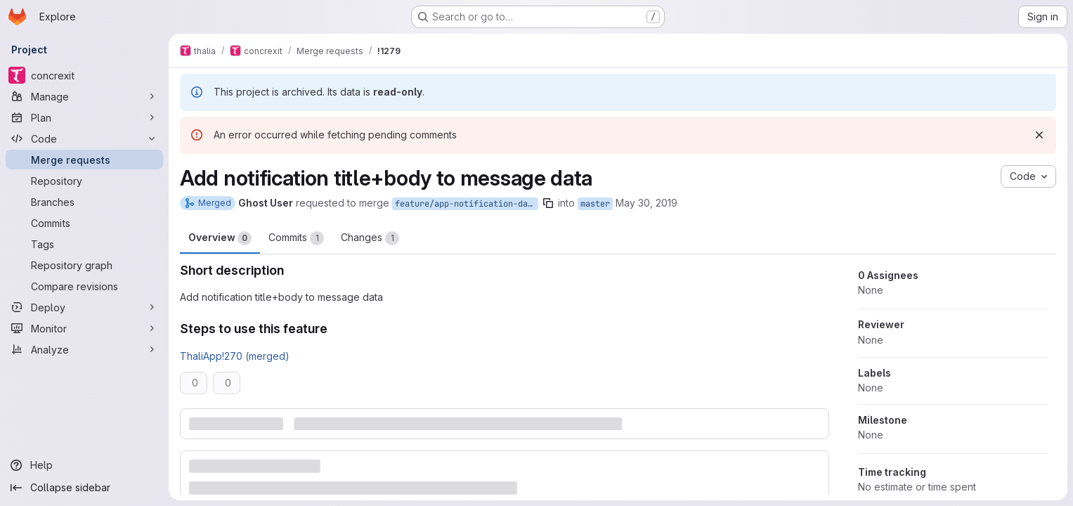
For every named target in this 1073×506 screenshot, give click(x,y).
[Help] (84, 465)
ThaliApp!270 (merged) (235, 356)
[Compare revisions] (84, 286)
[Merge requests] (84, 159)
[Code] (84, 138)
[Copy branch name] (548, 203)
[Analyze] (84, 349)
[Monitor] (84, 328)
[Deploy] (84, 307)
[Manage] (84, 96)
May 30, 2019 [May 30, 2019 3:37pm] (646, 203)
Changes (370, 238)
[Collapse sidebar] (84, 488)
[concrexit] (84, 75)
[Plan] (84, 117)
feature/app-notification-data (466, 203)
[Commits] (84, 223)
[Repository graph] (84, 265)
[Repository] (84, 180)
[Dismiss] (1039, 134)
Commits (296, 238)
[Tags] (84, 244)
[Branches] (84, 202)
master (595, 203)
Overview (220, 238)
